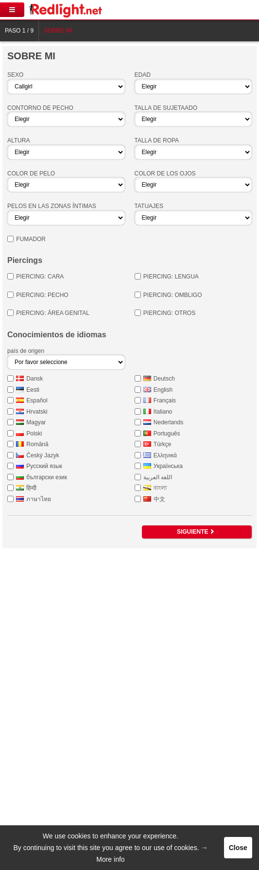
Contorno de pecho (40, 107)
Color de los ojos (165, 173)
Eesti (32, 389)
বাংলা (160, 488)
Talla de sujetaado (166, 107)
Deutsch (164, 378)
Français (165, 400)
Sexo (15, 74)
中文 (159, 499)
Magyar (36, 422)
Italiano (163, 411)
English (163, 389)
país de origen (25, 351)
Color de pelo (31, 173)
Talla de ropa (157, 140)
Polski (34, 433)
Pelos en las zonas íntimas (51, 206)
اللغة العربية (157, 477)
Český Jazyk (42, 455)
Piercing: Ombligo (172, 295)
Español (36, 400)
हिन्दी (31, 488)
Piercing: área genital (52, 313)
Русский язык (44, 466)
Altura (18, 140)
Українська (168, 466)
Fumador (31, 239)
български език (46, 477)
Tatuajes (149, 206)
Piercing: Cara (40, 276)
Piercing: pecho (42, 295)
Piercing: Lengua (171, 276)
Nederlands (168, 422)
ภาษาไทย (38, 499)
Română (37, 444)
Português (167, 433)
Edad (143, 74)
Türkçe (163, 444)
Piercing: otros (169, 313)
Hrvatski (36, 411)
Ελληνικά (165, 455)
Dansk (34, 378)
